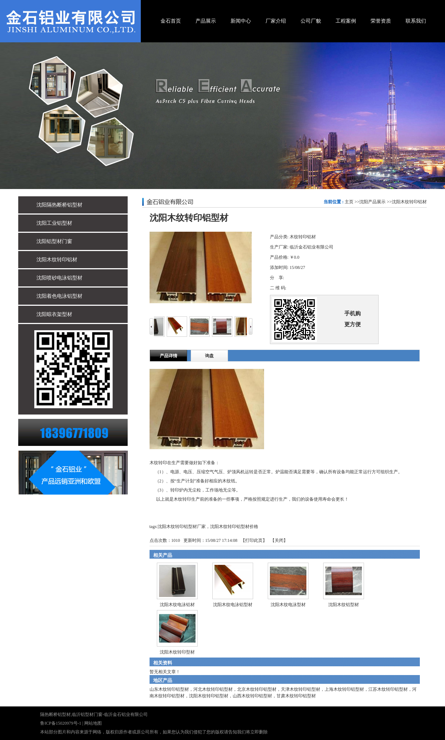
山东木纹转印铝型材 (169, 689)
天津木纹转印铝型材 (300, 689)
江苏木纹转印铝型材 (388, 689)
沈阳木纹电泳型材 (288, 604)
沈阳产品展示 (372, 201)
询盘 (209, 355)
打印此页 (254, 540)
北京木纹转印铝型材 (256, 689)
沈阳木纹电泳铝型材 (232, 604)
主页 (349, 201)
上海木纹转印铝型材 (344, 689)
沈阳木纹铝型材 (343, 604)
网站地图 (93, 723)
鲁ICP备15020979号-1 (60, 723)
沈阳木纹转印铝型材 (208, 695)
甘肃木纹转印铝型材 (296, 695)
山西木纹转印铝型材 (252, 695)
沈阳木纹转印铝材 (409, 201)
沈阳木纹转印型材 (177, 652)
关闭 (279, 540)
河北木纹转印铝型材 (213, 689)
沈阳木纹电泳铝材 (177, 604)
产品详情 (168, 355)
